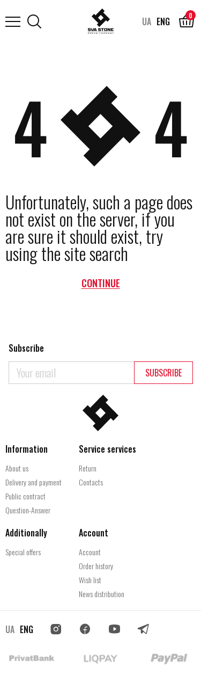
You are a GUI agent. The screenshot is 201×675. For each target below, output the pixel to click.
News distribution (101, 593)
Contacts (91, 482)
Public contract (25, 496)
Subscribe (163, 372)
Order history (96, 565)
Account (90, 551)
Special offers (23, 551)
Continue (100, 283)
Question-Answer (27, 510)
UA (146, 21)
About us (16, 468)
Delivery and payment (33, 482)
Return (87, 468)
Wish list (90, 579)
